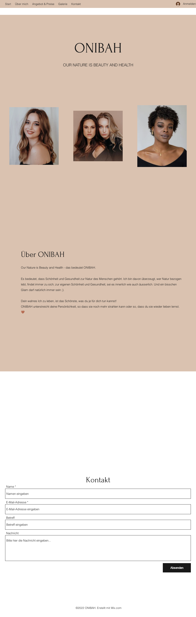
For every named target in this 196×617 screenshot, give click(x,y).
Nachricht (12, 533)
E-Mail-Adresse (16, 502)
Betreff (10, 517)
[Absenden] (177, 567)
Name (10, 486)
